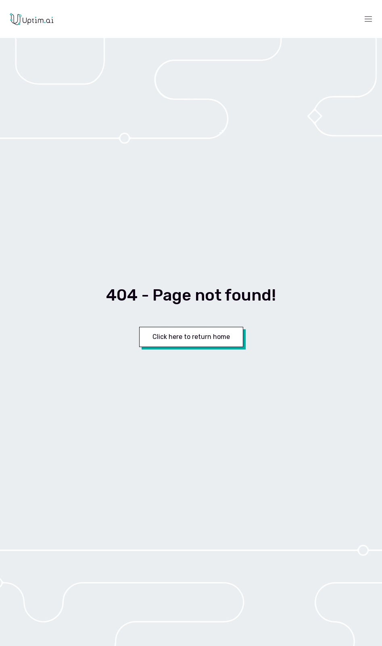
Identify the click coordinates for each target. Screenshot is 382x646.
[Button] (191, 337)
